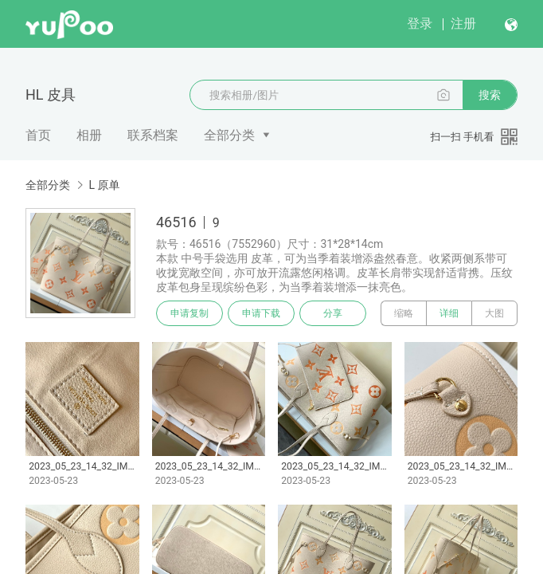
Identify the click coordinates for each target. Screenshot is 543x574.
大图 (494, 313)
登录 (419, 23)
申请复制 (189, 313)
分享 (332, 313)
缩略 (403, 313)
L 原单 (103, 185)
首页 (38, 135)
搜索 (490, 94)
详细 (449, 313)
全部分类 (229, 135)
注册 (463, 23)
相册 (89, 135)
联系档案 (152, 135)
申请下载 (261, 313)
